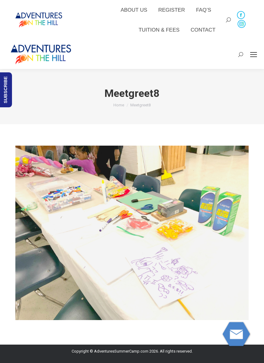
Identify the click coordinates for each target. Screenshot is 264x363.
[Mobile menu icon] (253, 54)
